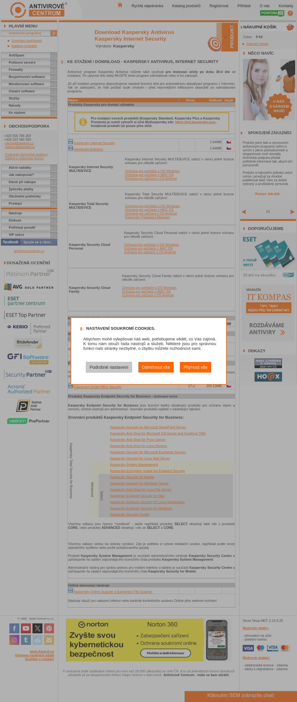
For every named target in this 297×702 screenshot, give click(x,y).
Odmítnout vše (156, 367)
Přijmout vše (195, 367)
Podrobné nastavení (109, 367)
